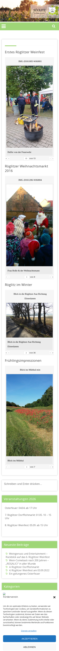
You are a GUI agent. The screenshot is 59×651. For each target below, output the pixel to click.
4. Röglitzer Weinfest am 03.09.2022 (29, 570)
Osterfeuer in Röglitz (18, 598)
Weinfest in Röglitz (16, 602)
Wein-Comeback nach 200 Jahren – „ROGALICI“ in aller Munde (27, 562)
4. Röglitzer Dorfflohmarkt (24, 567)
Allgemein (11, 595)
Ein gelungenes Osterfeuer (24, 573)
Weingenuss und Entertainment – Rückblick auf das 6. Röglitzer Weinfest (28, 555)
